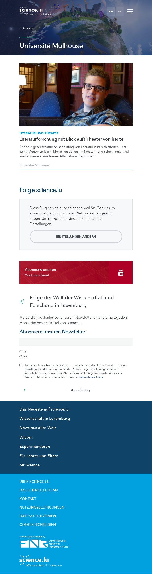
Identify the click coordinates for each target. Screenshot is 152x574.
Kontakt (27, 498)
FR (119, 11)
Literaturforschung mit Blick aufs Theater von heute (71, 139)
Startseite (26, 28)
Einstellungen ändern (76, 237)
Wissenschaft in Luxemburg (44, 418)
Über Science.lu (34, 481)
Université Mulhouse (34, 165)
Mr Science (29, 465)
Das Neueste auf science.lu (44, 409)
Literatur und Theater (38, 133)
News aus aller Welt (37, 428)
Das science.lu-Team (38, 490)
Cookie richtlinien (37, 524)
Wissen (26, 437)
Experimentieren (34, 446)
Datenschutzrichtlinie (91, 377)
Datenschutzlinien (37, 516)
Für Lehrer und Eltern (38, 456)
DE (111, 11)
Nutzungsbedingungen (41, 507)
